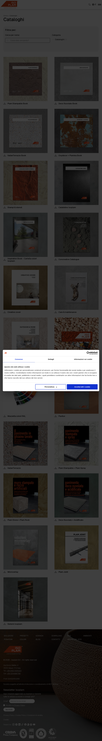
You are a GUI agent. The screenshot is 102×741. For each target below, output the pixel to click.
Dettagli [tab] (51, 359)
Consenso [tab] (19, 359)
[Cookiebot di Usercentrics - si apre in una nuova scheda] (88, 353)
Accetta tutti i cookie (82, 387)
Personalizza (51, 387)
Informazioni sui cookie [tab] (83, 359)
